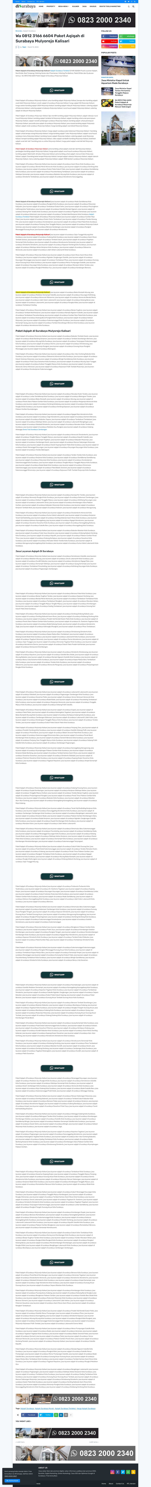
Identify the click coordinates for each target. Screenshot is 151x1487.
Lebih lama (93, 1442)
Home (17, 1)
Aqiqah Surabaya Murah (44, 1409)
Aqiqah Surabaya (29, 31)
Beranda (19, 31)
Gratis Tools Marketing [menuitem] (110, 6)
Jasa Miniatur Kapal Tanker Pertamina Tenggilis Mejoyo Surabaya (123, 91)
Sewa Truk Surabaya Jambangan (35, 429)
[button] (128, 6)
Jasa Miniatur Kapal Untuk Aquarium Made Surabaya (115, 82)
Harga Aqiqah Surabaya (86, 1409)
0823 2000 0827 (11, 1476)
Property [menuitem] (51, 6)
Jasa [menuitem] (84, 6)
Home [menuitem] (41, 6)
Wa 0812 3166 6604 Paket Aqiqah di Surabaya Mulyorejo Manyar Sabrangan (123, 103)
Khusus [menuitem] (93, 6)
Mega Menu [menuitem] (63, 6)
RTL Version (40, 1)
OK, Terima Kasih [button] (12, 1481)
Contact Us (31, 1)
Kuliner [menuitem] (75, 6)
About (23, 1)
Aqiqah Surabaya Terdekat (60, 71)
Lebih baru (20, 1442)
